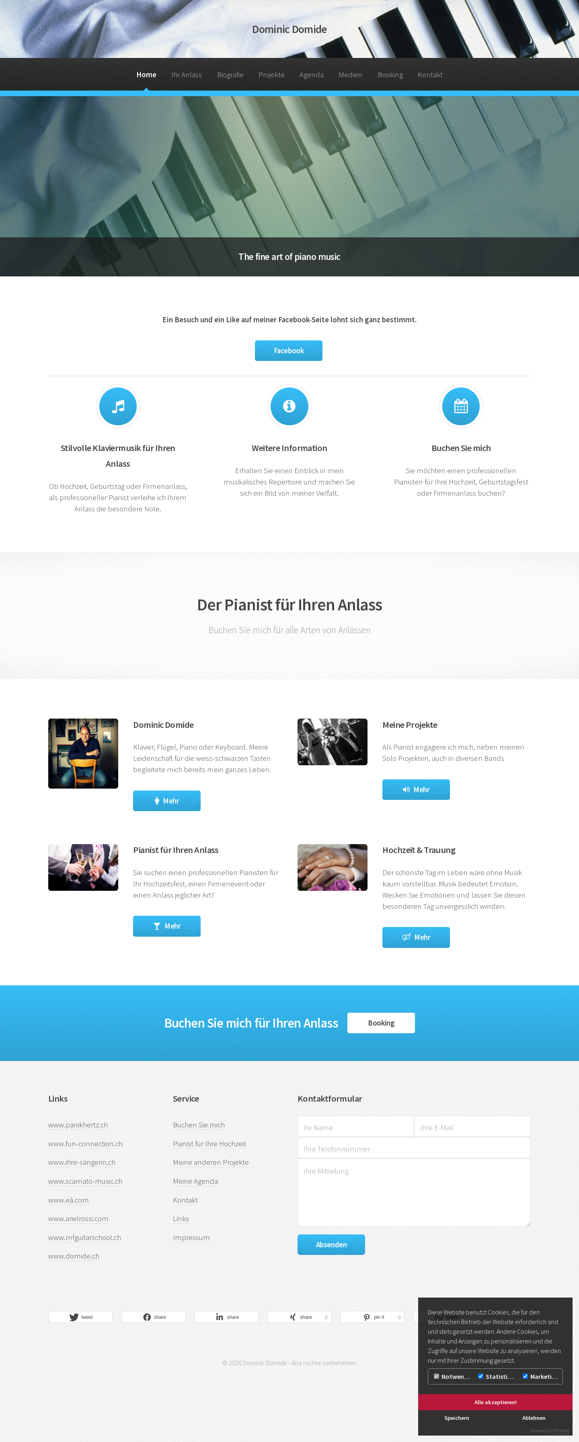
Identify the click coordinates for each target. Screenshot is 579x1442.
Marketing (541, 1376)
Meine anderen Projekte (211, 1162)
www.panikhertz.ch (78, 1124)
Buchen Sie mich (199, 1124)
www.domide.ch (73, 1256)
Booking (390, 74)
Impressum (191, 1237)
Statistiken (497, 1376)
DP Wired (560, 1431)
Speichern (456, 1417)
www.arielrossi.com (78, 1218)
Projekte (272, 74)
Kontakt (430, 74)
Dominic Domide (289, 29)
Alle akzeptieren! (495, 1402)
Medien (350, 74)
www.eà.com (68, 1200)
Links (181, 1218)
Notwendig (453, 1376)
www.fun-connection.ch (85, 1143)
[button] (80, 1317)
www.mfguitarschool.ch (84, 1237)
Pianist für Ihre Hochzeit (209, 1143)
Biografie (230, 74)
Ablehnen (534, 1417)
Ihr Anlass (186, 74)
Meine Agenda (195, 1181)
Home (146, 74)
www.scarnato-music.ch (85, 1181)
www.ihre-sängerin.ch (81, 1162)
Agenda (312, 74)
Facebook (289, 350)
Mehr (171, 800)
